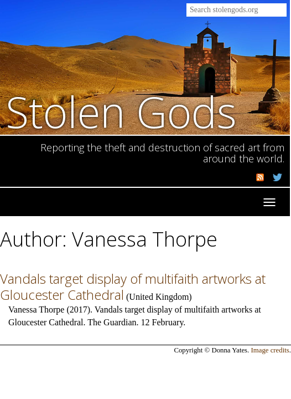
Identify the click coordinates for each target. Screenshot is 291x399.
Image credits (270, 350)
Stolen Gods (121, 112)
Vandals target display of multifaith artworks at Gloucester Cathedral (133, 286)
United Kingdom (159, 296)
